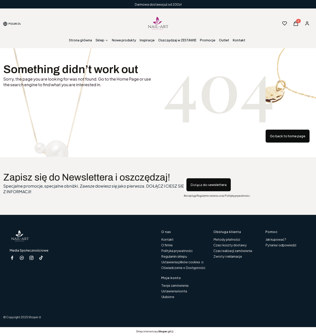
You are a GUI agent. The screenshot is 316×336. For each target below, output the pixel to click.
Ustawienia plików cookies (181, 262)
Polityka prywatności (176, 251)
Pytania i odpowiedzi (280, 245)
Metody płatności (226, 239)
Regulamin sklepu (174, 256)
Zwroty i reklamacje (227, 256)
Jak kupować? (275, 239)
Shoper (33, 317)
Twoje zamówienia (174, 285)
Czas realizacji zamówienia (232, 251)
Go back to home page (287, 136)
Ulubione (167, 297)
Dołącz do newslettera (209, 185)
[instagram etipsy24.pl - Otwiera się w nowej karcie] (31, 257)
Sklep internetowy (153, 331)
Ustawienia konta (174, 291)
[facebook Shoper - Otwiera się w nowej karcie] (12, 257)
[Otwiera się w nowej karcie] (41, 257)
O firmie (167, 245)
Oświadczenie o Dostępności (183, 268)
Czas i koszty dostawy (230, 245)
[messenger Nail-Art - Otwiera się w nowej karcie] (21, 257)
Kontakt (167, 239)
